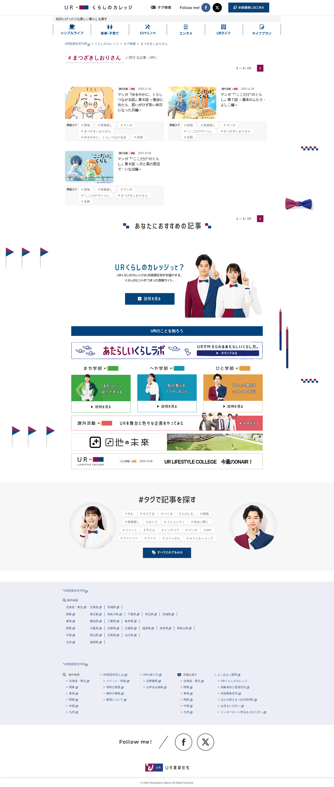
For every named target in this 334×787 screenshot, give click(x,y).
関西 (72, 699)
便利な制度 (113, 687)
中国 (72, 705)
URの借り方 (150, 674)
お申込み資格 (154, 687)
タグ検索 (130, 43)
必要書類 (152, 680)
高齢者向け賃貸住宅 (233, 687)
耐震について (114, 699)
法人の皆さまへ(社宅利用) (237, 699)
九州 (72, 712)
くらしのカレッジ (107, 43)
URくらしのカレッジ (234, 680)
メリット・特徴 (116, 680)
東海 (72, 693)
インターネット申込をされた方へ (242, 712)
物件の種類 (113, 693)
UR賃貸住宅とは (113, 674)
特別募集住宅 (229, 693)
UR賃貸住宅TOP (76, 43)
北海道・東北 (77, 680)
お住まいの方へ (230, 705)
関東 (72, 687)
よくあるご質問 (227, 674)
